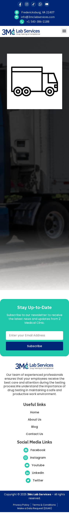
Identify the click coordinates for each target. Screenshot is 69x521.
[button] (64, 31)
